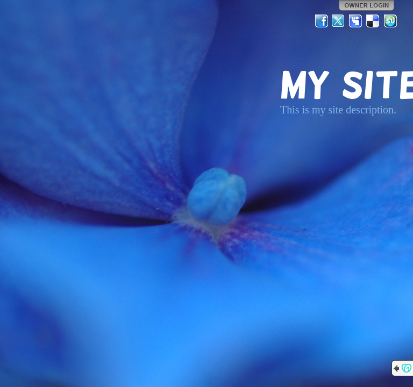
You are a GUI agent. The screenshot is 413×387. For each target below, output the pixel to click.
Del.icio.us (373, 20)
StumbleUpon (390, 20)
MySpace (356, 20)
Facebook (321, 20)
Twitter (338, 20)
